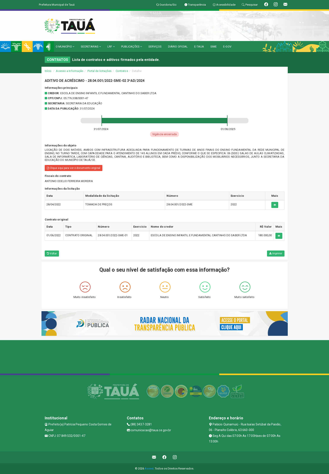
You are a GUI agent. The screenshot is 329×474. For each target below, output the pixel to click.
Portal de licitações (99, 71)
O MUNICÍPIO (65, 46)
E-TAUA (199, 46)
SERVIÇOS (155, 46)
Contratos (122, 71)
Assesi (149, 468)
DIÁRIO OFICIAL (178, 46)
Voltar (52, 253)
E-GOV (227, 46)
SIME (213, 46)
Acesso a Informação (69, 71)
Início (48, 71)
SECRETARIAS (91, 46)
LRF (111, 46)
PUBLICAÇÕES (131, 46)
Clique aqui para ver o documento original (73, 168)
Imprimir (275, 253)
